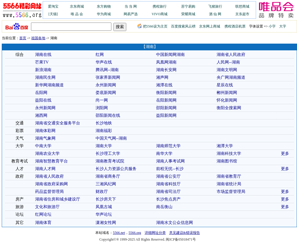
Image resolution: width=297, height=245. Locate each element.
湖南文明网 (227, 70)
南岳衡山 (164, 207)
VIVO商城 (160, 14)
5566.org (135, 233)
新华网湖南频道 (49, 85)
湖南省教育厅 (229, 176)
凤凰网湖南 (166, 62)
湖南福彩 (104, 131)
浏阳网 (102, 108)
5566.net (119, 233)
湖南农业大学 (47, 153)
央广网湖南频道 (231, 77)
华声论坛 (104, 214)
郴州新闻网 (227, 92)
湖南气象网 (45, 138)
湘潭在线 (164, 85)
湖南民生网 (45, 77)
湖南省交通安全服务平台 (57, 123)
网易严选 (131, 14)
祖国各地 (38, 38)
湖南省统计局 (229, 184)
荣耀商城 (188, 14)
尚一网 (102, 100)
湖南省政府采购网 (51, 184)
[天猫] (53, 14)
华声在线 (104, 62)
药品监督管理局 (49, 191)
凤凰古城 (104, 207)
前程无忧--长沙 (169, 169)
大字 (282, 26)
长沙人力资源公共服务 (116, 169)
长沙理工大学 (108, 153)
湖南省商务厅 (108, 176)
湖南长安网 (166, 70)
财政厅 (102, 191)
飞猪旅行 (215, 6)
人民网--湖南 (228, 62)
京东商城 (77, 6)
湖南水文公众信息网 (174, 222)
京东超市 (242, 14)
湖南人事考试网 (170, 161)
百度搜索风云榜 (183, 26)
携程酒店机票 (235, 26)
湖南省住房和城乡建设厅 (57, 199)
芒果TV (42, 62)
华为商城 (104, 14)
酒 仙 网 (215, 14)
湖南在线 (43, 54)
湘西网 (41, 115)
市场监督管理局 (231, 191)
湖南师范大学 (168, 146)
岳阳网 (41, 92)
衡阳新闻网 (166, 92)
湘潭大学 (225, 146)
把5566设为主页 (152, 26)
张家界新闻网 (108, 77)
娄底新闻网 (106, 92)
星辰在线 (225, 85)
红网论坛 (43, 214)
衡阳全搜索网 (229, 108)
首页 (22, 38)
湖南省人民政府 (231, 54)
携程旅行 (160, 6)
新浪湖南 (43, 70)
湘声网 (162, 77)
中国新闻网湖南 (170, 54)
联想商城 (242, 6)
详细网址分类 (155, 233)
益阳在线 (43, 100)
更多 (285, 153)
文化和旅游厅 (47, 207)
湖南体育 (43, 222)
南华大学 (164, 153)
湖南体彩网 (45, 131)
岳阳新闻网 (166, 100)
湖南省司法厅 (168, 191)
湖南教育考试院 (110, 161)
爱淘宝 (53, 6)
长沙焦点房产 (168, 199)
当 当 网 (131, 6)
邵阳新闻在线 (108, 115)
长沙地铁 (104, 123)
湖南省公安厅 (168, 176)
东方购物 (104, 6)
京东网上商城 (209, 26)
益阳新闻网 (166, 115)
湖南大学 (104, 146)
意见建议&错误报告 (184, 233)
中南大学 (43, 146)
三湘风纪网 (106, 184)
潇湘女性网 (106, 222)
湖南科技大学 (229, 153)
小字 (272, 26)
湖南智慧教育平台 (51, 161)
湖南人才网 (45, 169)
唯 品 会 (77, 14)
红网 (100, 54)
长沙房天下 (106, 199)
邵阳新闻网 (166, 108)
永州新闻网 (106, 85)
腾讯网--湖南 (107, 70)
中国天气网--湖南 (111, 138)
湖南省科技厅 (168, 184)
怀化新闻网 (227, 100)
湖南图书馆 (227, 161)
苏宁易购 (188, 6)
